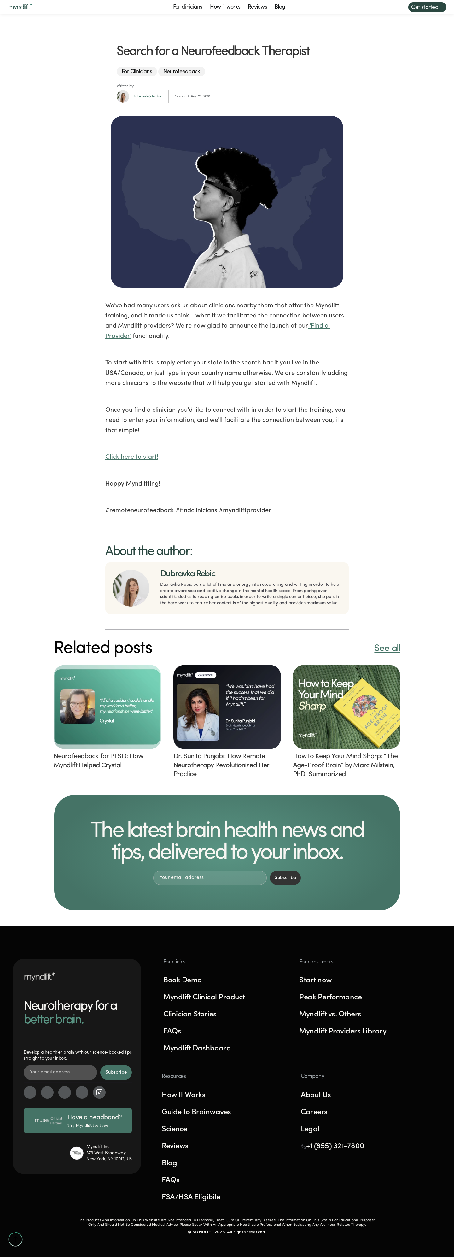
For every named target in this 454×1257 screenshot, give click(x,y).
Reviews (257, 7)
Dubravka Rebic (147, 96)
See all (387, 649)
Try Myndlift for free (87, 1125)
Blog (280, 7)
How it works (225, 7)
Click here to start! (131, 457)
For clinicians (187, 7)
